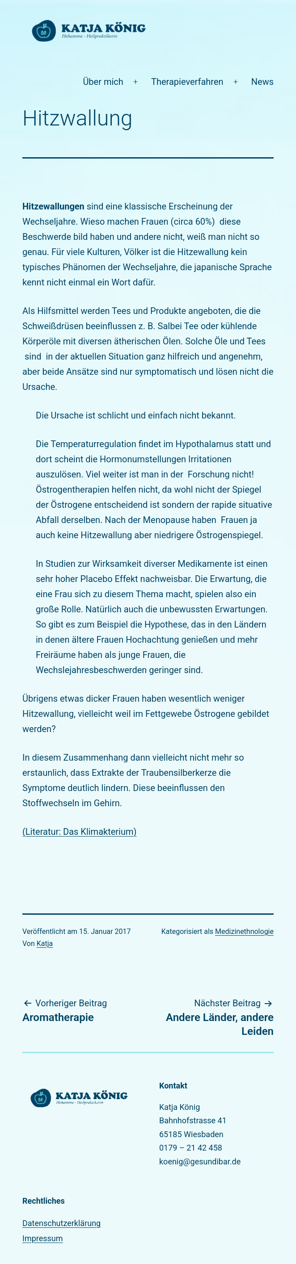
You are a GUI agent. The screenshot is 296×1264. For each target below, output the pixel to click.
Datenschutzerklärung (61, 1223)
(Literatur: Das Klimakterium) (79, 831)
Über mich (103, 81)
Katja (45, 943)
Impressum (42, 1238)
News (262, 81)
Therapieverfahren (187, 81)
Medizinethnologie (244, 931)
